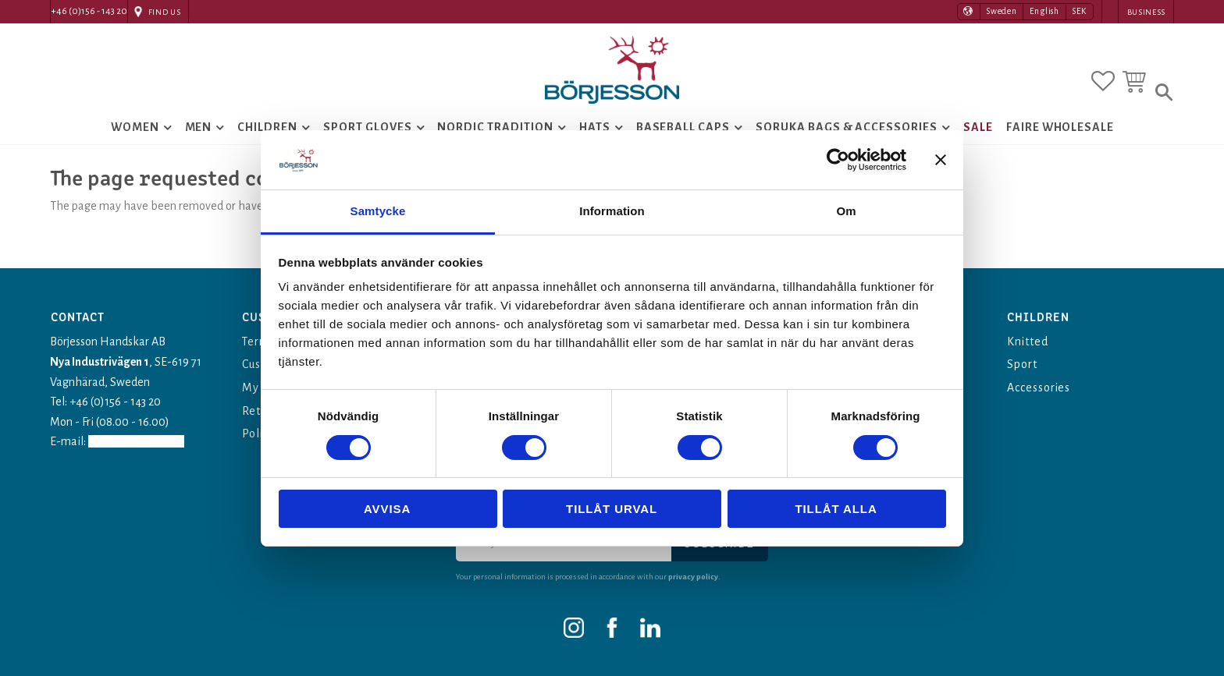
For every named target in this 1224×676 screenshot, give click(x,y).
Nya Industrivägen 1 (100, 362)
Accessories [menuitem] (1039, 387)
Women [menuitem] (135, 129)
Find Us (164, 12)
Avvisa (387, 508)
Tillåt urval (611, 508)
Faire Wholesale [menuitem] (1060, 129)
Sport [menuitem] (1022, 364)
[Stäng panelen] (940, 159)
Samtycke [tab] (378, 211)
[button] (1103, 80)
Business (1146, 12)
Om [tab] (846, 211)
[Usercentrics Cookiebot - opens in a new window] (838, 160)
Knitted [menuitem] (1028, 341)
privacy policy (693, 576)
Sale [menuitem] (978, 129)
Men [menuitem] (198, 129)
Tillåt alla (836, 508)
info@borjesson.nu (138, 441)
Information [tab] (612, 211)
